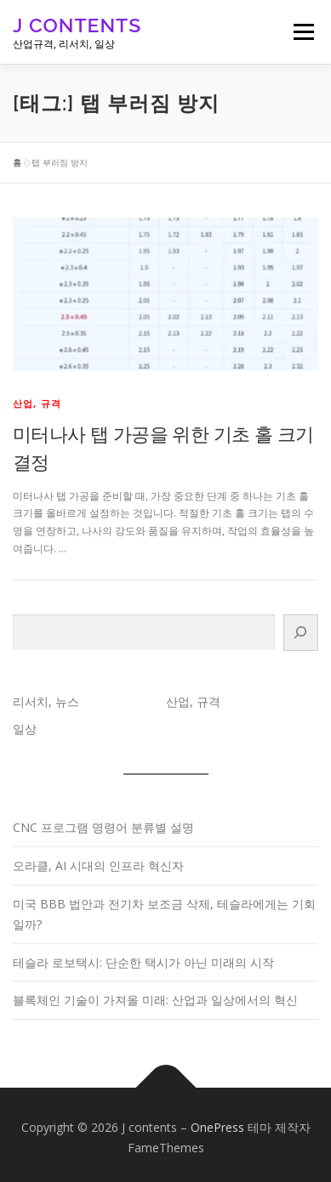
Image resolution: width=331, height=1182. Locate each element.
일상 (25, 729)
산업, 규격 (37, 403)
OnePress (217, 1127)
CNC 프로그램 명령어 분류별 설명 (103, 827)
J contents (77, 25)
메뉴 (301, 32)
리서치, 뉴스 (46, 701)
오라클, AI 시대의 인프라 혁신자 (98, 865)
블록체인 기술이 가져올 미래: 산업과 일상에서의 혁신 (155, 1000)
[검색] (300, 632)
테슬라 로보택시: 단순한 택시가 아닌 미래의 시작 (143, 962)
